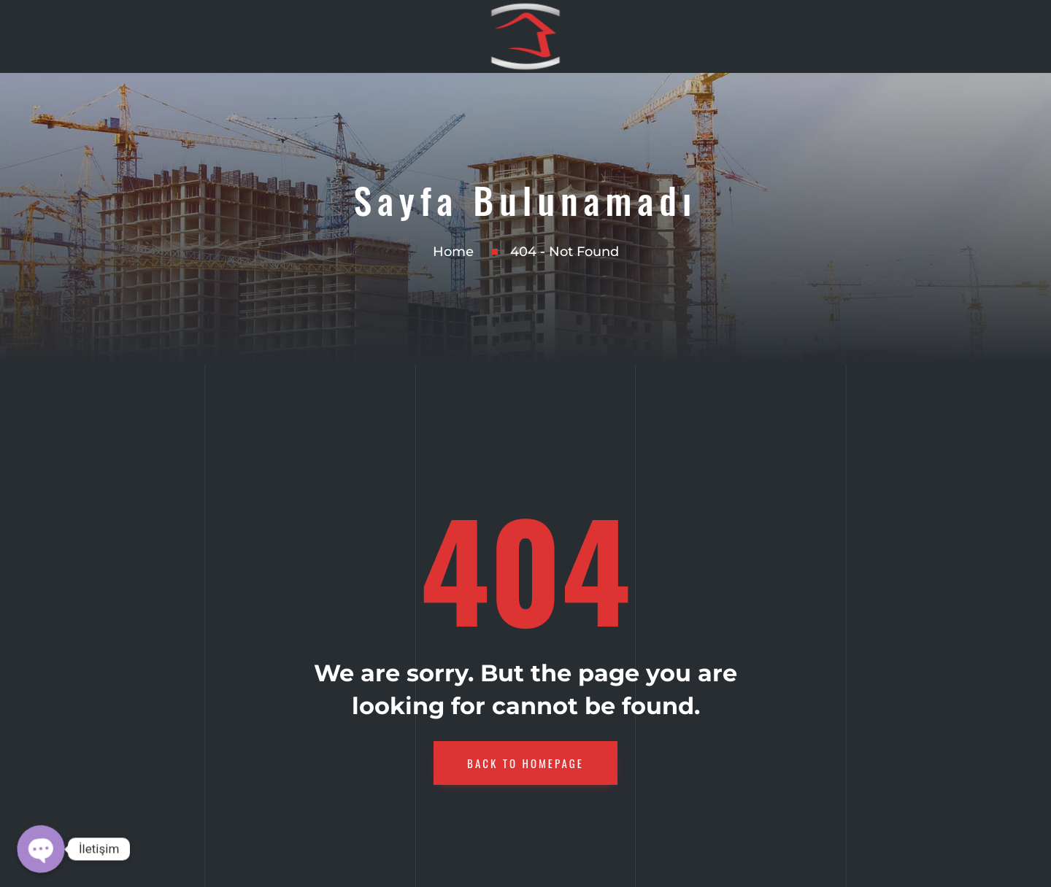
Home (453, 252)
